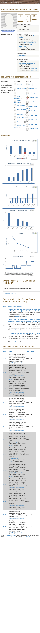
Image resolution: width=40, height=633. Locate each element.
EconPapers (22, 55)
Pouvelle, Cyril (21, 105)
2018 (4, 439)
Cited (33, 351)
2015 (4, 402)
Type (28, 351)
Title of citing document (15, 306)
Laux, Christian (33, 102)
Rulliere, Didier (33, 111)
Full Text (12, 363)
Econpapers (17, 316)
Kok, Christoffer (21, 88)
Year (5, 306)
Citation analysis (19, 363)
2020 (4, 527)
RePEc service (11, 535)
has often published (30, 42)
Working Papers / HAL (9, 293)
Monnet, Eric (20, 122)
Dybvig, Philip (33, 115)
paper (26, 316)
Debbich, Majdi (33, 128)
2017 (4, 358)
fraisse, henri (20, 93)
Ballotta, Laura (33, 119)
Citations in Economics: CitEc (11, 2)
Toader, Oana (20, 114)
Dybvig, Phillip (33, 124)
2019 (4, 515)
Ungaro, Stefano (21, 117)
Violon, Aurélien (21, 109)
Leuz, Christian (33, 97)
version (11, 379)
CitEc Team (29, 537)
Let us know (34, 70)
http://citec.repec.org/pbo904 (27, 63)
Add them (34, 68)
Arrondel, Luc (33, 88)
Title (11, 351)
